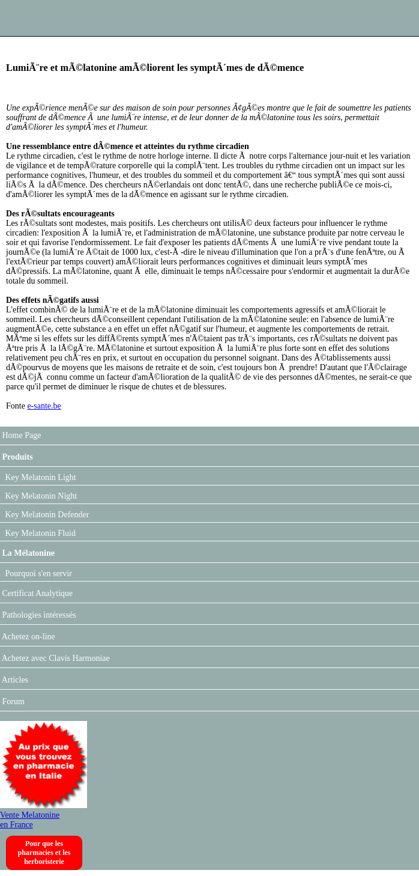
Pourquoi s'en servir (37, 573)
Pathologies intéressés (38, 614)
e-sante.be (44, 405)
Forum (12, 701)
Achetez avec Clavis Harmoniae (55, 658)
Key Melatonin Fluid (39, 533)
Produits (16, 456)
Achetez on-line (27, 636)
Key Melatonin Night (40, 495)
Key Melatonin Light (39, 477)
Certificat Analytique (36, 593)
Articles (14, 679)
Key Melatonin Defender (46, 514)
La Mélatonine (27, 553)
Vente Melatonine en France (43, 815)
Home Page (20, 435)
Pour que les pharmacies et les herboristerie (44, 852)
